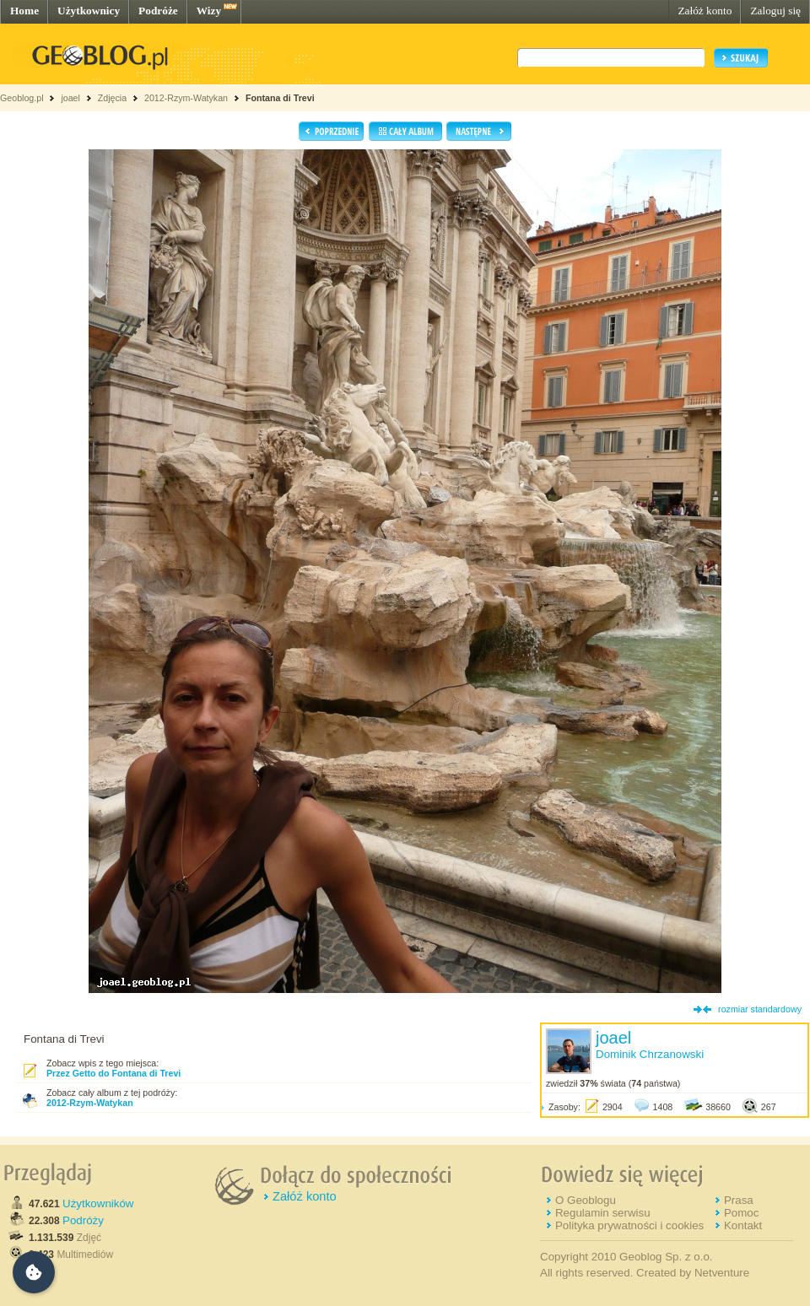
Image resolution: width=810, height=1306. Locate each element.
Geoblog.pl (22, 98)
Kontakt (743, 1225)
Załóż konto (705, 10)
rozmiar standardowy (760, 1009)
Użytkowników (97, 1203)
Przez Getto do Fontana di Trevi (113, 1073)
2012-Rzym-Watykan (186, 98)
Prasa (738, 1200)
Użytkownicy (88, 10)
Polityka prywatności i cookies (629, 1225)
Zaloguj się (775, 10)
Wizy (209, 10)
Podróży (83, 1220)
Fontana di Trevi (280, 98)
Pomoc (741, 1212)
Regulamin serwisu (603, 1212)
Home (24, 10)
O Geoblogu (585, 1200)
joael (70, 98)
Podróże (158, 10)
